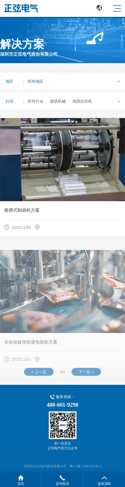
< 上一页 (38, 373)
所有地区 (35, 81)
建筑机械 (58, 101)
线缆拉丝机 (82, 101)
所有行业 (35, 101)
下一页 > (86, 373)
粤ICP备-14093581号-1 (85, 466)
